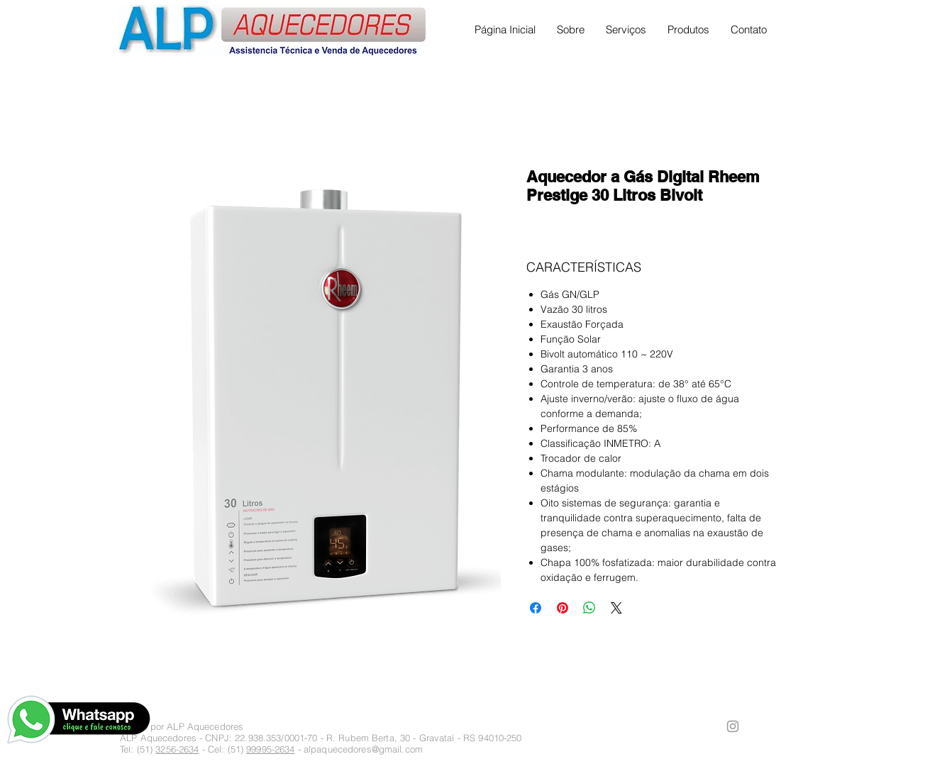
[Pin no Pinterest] (562, 607)
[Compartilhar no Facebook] (535, 607)
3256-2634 (177, 749)
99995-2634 (270, 749)
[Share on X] (616, 607)
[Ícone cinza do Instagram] (733, 726)
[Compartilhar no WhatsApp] (589, 607)
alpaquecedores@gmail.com (363, 749)
